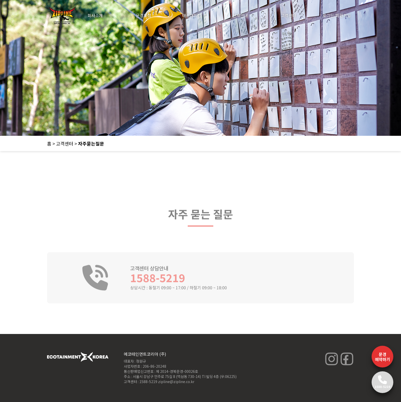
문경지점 (143, 15)
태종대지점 (191, 15)
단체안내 (240, 15)
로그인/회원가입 (336, 15)
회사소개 (95, 15)
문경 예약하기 (382, 356)
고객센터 (288, 15)
